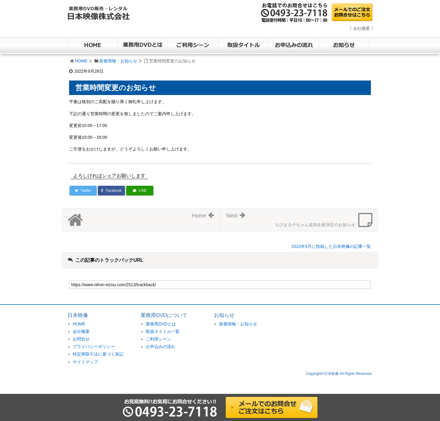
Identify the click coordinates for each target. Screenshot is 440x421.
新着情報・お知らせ (118, 61)
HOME (81, 61)
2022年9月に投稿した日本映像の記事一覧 (331, 246)
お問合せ (81, 339)
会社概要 (361, 28)
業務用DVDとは (161, 323)
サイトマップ (85, 361)
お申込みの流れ (160, 346)
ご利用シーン (158, 339)
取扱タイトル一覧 (163, 331)
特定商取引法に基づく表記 (98, 354)
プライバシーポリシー (94, 346)
